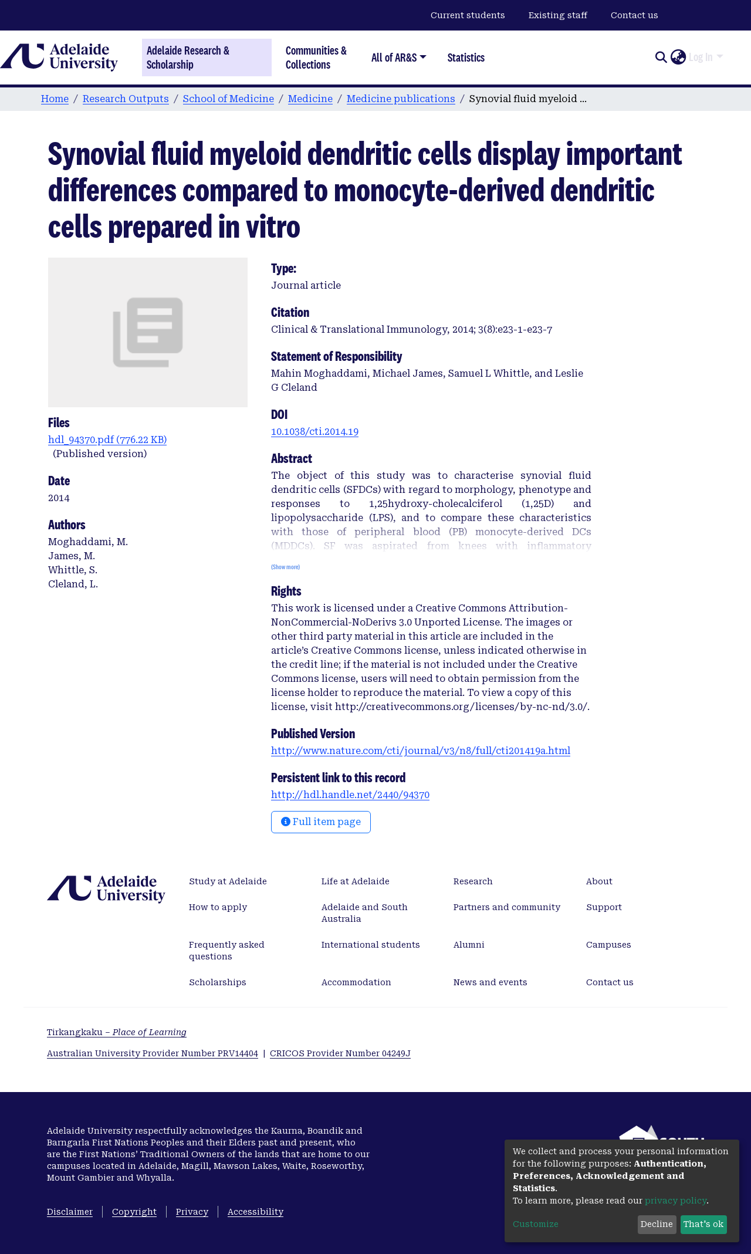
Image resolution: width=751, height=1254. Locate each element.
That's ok (703, 1224)
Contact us (634, 15)
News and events (490, 982)
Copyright (134, 1211)
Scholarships (217, 982)
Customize (536, 1224)
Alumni (469, 944)
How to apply (218, 907)
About (599, 881)
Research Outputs (126, 98)
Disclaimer (70, 1211)
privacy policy (675, 1200)
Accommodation (356, 982)
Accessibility (255, 1211)
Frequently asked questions (227, 950)
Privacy (192, 1211)
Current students (468, 15)
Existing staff (558, 15)
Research (473, 881)
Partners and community (507, 907)
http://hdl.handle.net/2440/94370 (350, 794)
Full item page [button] (321, 821)
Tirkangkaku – (117, 1032)
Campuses (608, 944)
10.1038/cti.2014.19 (314, 431)
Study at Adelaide (228, 881)
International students (371, 944)
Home (55, 98)
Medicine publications (401, 98)
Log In (701, 57)
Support (604, 907)
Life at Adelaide (356, 881)
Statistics (466, 57)
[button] (678, 57)
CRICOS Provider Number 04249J (340, 1053)
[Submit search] (661, 57)
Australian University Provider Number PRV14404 (152, 1053)
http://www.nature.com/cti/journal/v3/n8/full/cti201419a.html (420, 750)
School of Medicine (228, 98)
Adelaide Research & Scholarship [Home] (188, 57)
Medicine (310, 98)
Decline (657, 1224)
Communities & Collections (316, 57)
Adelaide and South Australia (365, 913)
